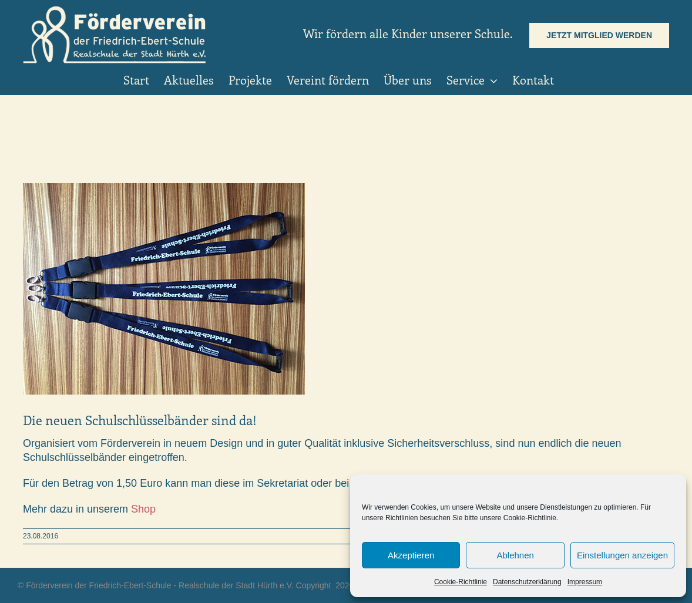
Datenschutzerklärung (527, 582)
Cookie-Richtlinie (460, 582)
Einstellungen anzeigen (622, 555)
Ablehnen (514, 555)
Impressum (584, 582)
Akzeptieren (411, 555)
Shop (143, 509)
